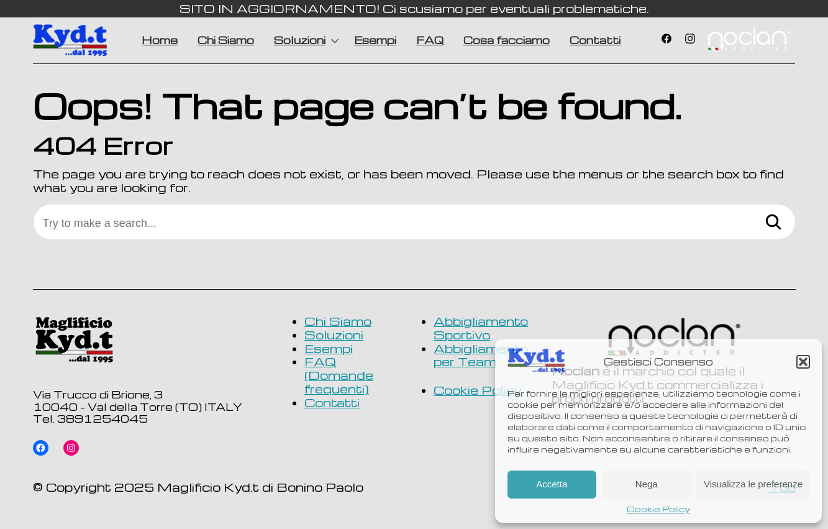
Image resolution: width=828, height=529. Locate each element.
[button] (803, 362)
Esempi (375, 40)
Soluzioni (299, 40)
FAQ (430, 40)
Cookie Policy (658, 509)
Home (160, 40)
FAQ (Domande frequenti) (338, 375)
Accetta (551, 484)
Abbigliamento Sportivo (481, 328)
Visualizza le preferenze (753, 484)
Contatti (595, 40)
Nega (646, 484)
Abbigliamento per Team (481, 355)
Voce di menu (748, 40)
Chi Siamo (226, 40)
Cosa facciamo (506, 40)
